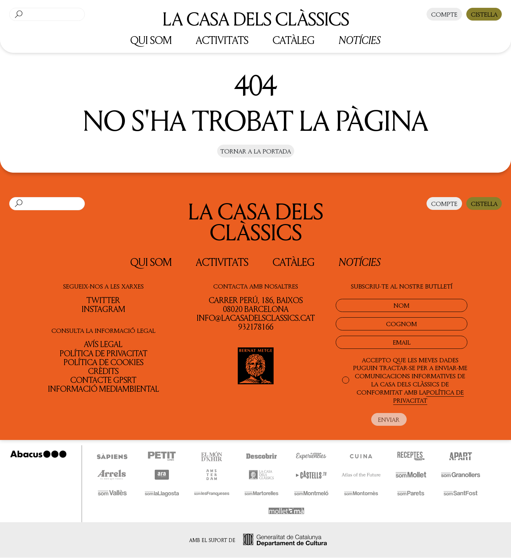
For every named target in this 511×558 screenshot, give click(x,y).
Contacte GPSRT (103, 379)
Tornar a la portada (255, 151)
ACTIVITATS (222, 40)
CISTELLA (484, 14)
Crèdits (103, 371)
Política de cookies (103, 362)
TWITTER (103, 300)
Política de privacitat (103, 353)
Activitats (222, 262)
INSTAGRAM (103, 308)
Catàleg (293, 262)
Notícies (360, 40)
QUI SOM (151, 40)
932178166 (255, 326)
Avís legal (103, 344)
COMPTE (444, 14)
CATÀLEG (293, 40)
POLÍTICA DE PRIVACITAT (428, 396)
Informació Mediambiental (103, 388)
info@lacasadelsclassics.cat (256, 317)
